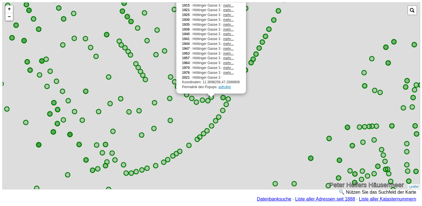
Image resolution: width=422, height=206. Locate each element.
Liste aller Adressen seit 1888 (325, 199)
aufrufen (224, 87)
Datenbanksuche (274, 199)
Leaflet (414, 186)
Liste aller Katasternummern (387, 199)
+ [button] (9, 9)
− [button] (9, 16)
